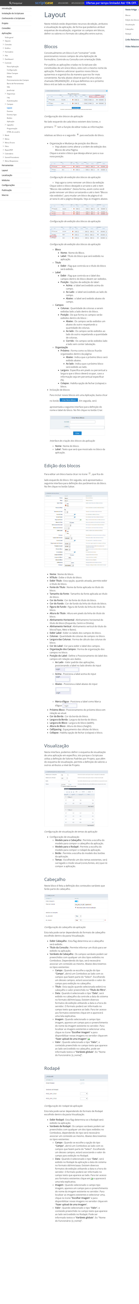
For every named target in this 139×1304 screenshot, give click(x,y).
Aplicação (10, 121)
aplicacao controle (80, 3)
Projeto (5, 23)
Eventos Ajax (12, 114)
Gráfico (7, 48)
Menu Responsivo (11, 161)
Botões (9, 118)
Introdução (7, 8)
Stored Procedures (12, 157)
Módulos (6, 180)
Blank (7, 135)
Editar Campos (12, 73)
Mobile (9, 77)
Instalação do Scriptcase (13, 13)
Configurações (8, 185)
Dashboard (9, 59)
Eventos (10, 111)
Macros (5, 195)
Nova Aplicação (13, 66)
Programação (12, 128)
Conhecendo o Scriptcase (13, 18)
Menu (7, 139)
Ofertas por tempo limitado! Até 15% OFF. (111, 3)
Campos (10, 104)
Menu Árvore (10, 142)
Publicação (7, 190)
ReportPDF (9, 150)
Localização (7, 175)
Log (8, 97)
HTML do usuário (13, 132)
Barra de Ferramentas (15, 83)
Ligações (10, 125)
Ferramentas (7, 165)
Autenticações (12, 101)
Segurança (11, 94)
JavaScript (10, 90)
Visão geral (9, 37)
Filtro (7, 146)
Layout (9, 108)
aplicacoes (63, 3)
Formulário (9, 52)
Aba (6, 55)
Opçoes (8, 41)
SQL (8, 87)
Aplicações (6, 33)
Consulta (8, 44)
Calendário (9, 153)
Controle (8, 63)
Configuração (12, 70)
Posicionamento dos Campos (18, 80)
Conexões (6, 28)
